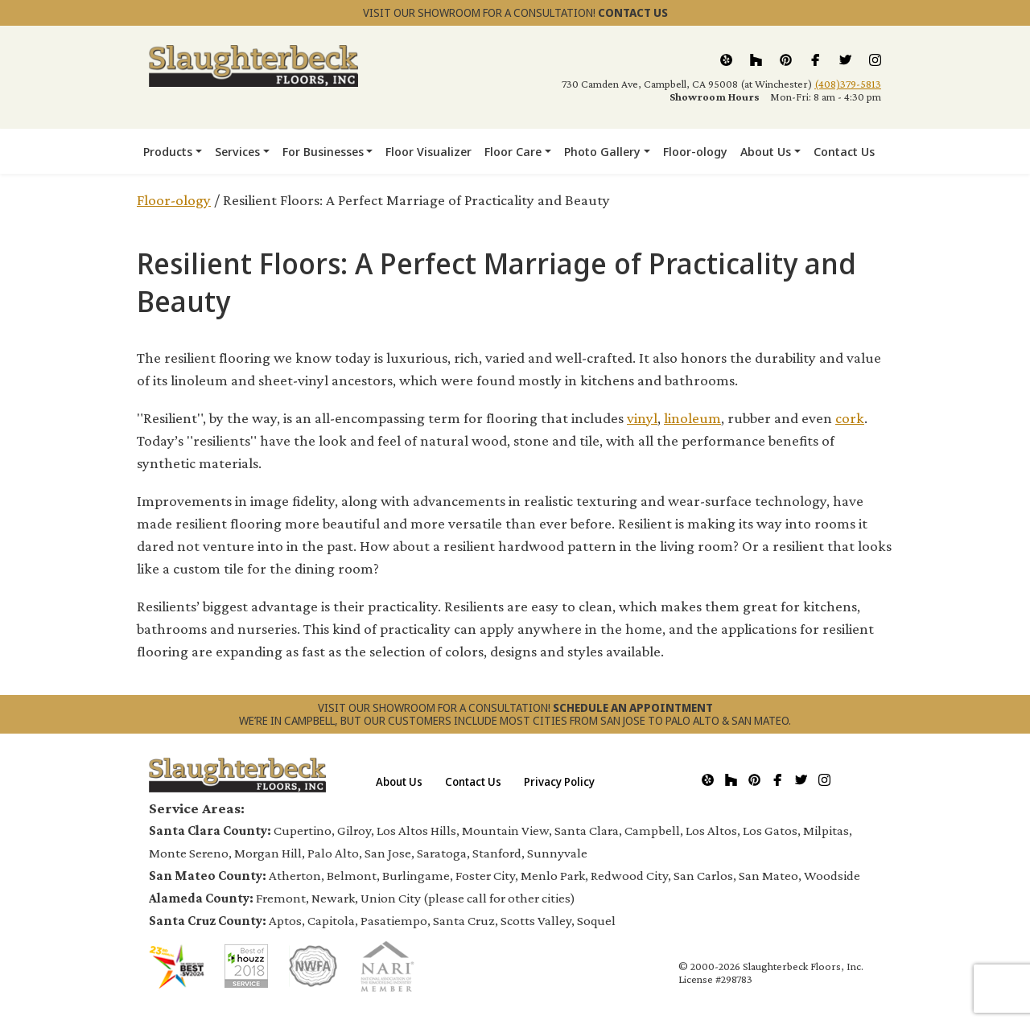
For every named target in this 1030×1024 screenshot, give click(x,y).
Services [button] (237, 151)
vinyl (642, 417)
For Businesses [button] (323, 151)
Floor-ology (695, 151)
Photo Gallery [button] (602, 151)
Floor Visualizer (428, 151)
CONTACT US (633, 12)
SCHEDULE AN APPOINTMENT (633, 707)
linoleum (692, 417)
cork (849, 417)
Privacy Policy (559, 781)
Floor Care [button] (513, 151)
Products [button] (167, 151)
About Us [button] (765, 151)
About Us (399, 781)
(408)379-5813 (847, 83)
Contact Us (844, 151)
